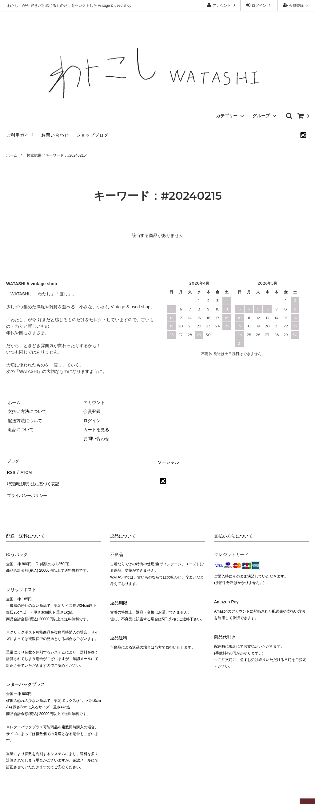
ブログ (12, 460)
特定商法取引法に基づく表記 (34, 477)
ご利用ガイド (20, 135)
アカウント (222, 5)
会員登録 (296, 5)
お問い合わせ (55, 135)
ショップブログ (92, 135)
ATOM (24, 468)
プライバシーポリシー (27, 487)
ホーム (11, 155)
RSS (10, 468)
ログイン (259, 5)
